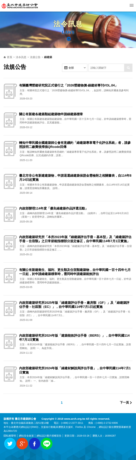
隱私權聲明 (10, 435)
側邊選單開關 (70, 41)
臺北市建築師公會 (20, 6)
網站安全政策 (26, 435)
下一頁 (124, 402)
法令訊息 (21, 57)
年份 (65, 68)
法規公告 (35, 57)
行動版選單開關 (132, 6)
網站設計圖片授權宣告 (49, 435)
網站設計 (26, 427)
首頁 (9, 57)
